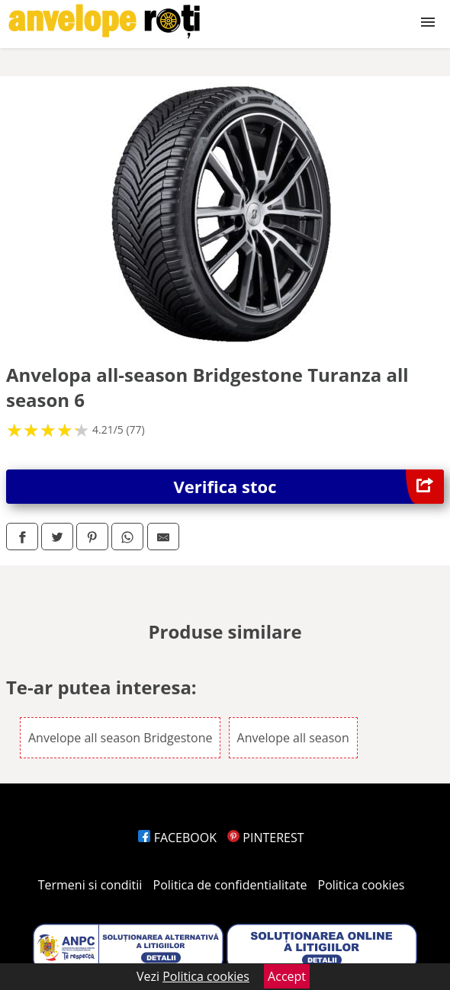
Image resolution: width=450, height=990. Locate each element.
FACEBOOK (177, 837)
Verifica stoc (309, 486)
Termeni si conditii (90, 884)
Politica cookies (361, 884)
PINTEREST (265, 837)
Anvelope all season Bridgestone (120, 737)
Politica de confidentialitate (230, 884)
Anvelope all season (293, 737)
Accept (287, 976)
